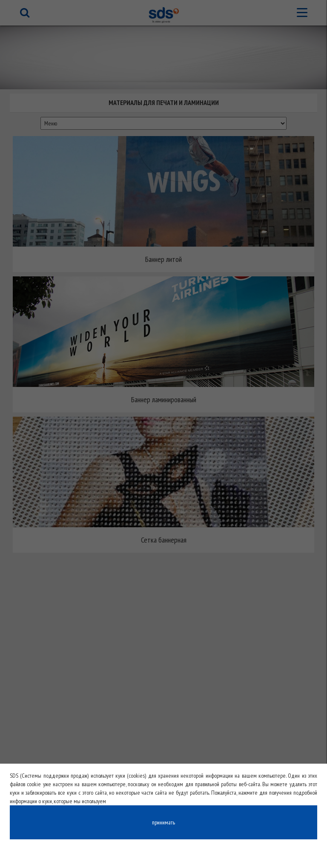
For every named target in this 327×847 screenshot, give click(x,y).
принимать (163, 822)
